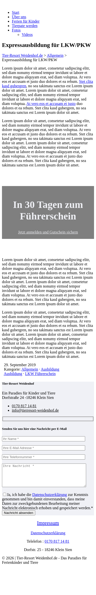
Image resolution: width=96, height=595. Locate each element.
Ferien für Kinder (25, 21)
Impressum (48, 527)
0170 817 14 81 (24, 406)
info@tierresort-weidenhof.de (35, 410)
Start (15, 12)
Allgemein (29, 369)
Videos (27, 34)
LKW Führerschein (40, 374)
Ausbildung (50, 369)
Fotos (16, 30)
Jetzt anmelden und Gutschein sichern (48, 232)
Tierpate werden (25, 26)
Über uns (19, 17)
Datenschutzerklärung (49, 499)
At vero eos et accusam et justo (51, 104)
